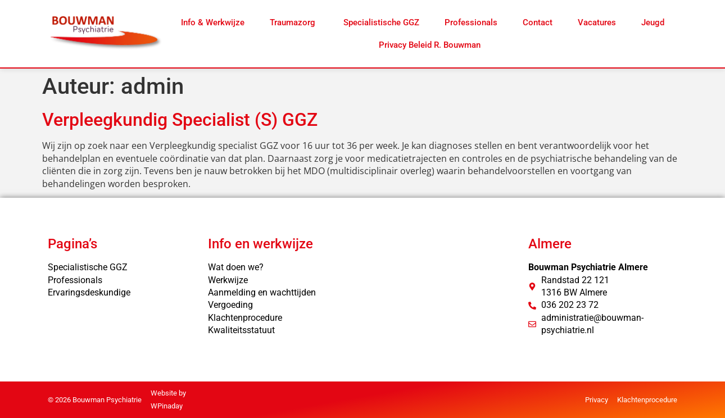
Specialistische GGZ (381, 22)
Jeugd (652, 22)
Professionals (471, 22)
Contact (537, 22)
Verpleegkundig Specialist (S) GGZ (180, 119)
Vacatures (597, 22)
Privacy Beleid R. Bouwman (430, 45)
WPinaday (167, 406)
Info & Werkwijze (212, 22)
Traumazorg (294, 22)
